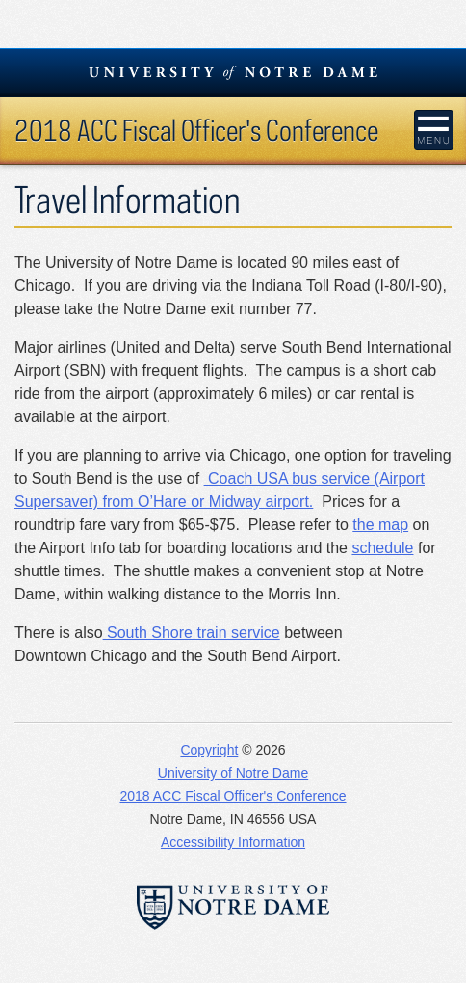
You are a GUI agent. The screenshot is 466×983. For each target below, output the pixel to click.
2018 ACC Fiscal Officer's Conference (196, 129)
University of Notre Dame (233, 773)
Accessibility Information (233, 842)
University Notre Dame (233, 72)
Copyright (209, 749)
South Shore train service (191, 632)
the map (380, 525)
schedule (382, 548)
